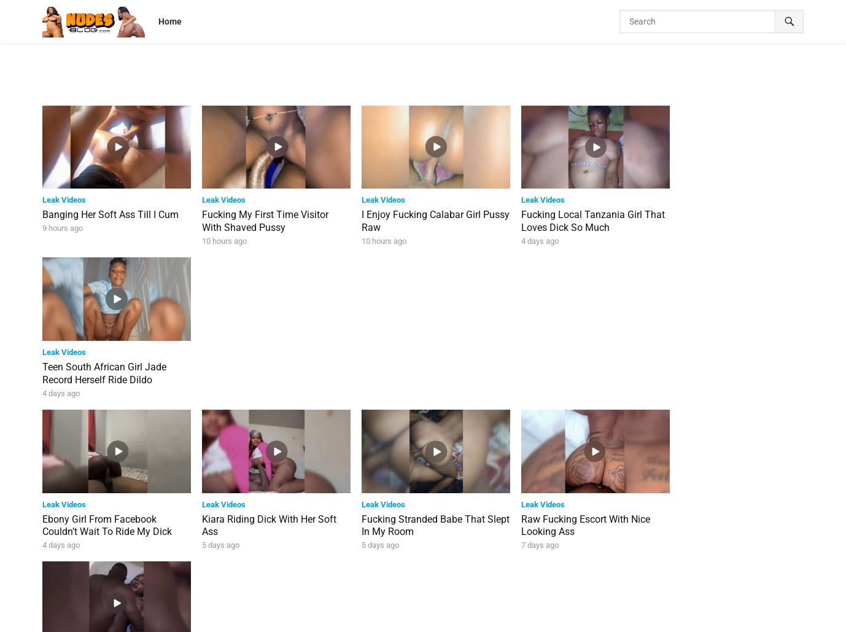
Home (170, 21)
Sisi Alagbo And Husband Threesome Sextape (716, 367)
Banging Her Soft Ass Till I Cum (110, 212)
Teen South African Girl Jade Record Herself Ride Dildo (723, 218)
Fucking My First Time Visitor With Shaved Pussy (260, 218)
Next (473, 573)
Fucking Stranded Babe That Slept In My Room (413, 367)
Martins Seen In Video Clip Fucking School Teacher (562, 516)
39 (440, 573)
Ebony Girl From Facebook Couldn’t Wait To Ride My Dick (107, 367)
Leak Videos (64, 197)
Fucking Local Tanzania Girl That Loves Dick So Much (566, 218)
